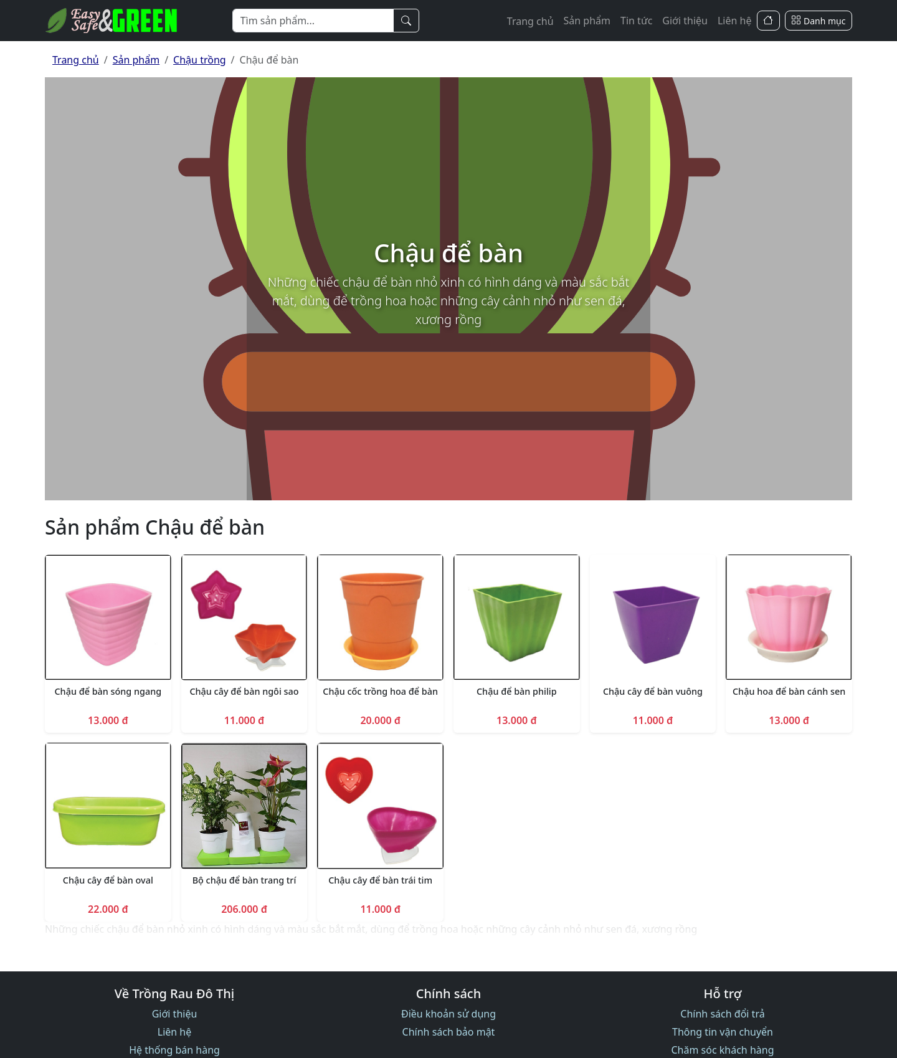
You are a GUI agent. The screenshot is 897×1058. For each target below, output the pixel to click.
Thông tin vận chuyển (722, 1032)
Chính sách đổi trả (722, 1014)
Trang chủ (530, 21)
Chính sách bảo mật (448, 1032)
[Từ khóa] (313, 20)
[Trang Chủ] (768, 21)
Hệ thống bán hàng (174, 1050)
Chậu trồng (199, 60)
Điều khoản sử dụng (448, 1014)
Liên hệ (735, 20)
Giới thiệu (685, 20)
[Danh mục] (818, 21)
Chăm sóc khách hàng (722, 1050)
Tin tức (636, 20)
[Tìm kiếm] (406, 20)
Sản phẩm (587, 20)
